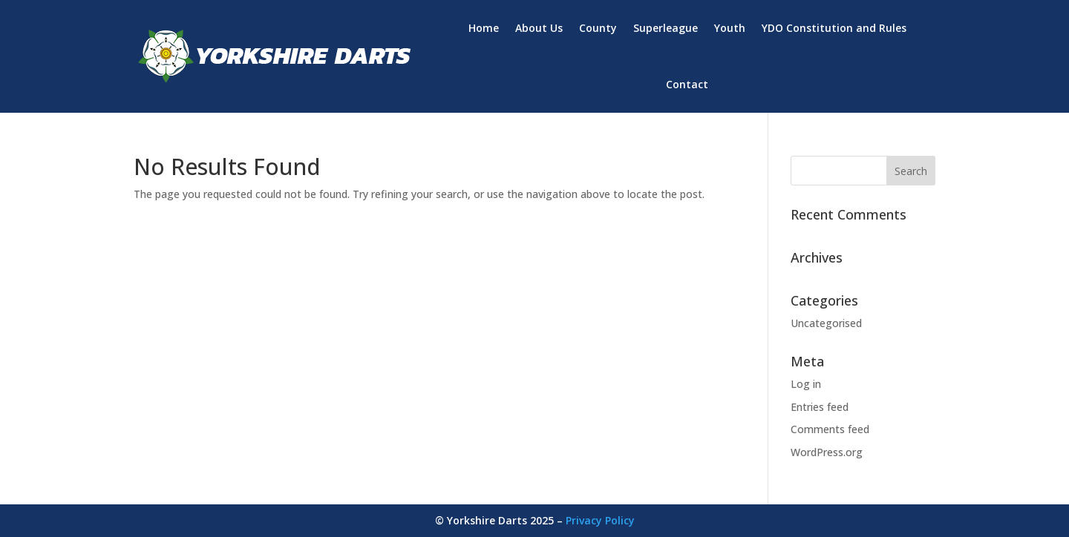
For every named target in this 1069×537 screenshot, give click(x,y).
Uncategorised (826, 323)
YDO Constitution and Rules (834, 28)
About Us (539, 28)
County (598, 28)
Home (483, 28)
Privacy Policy (600, 520)
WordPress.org (827, 452)
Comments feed (830, 429)
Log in (806, 384)
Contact (687, 84)
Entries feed (820, 407)
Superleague (665, 28)
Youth (729, 28)
